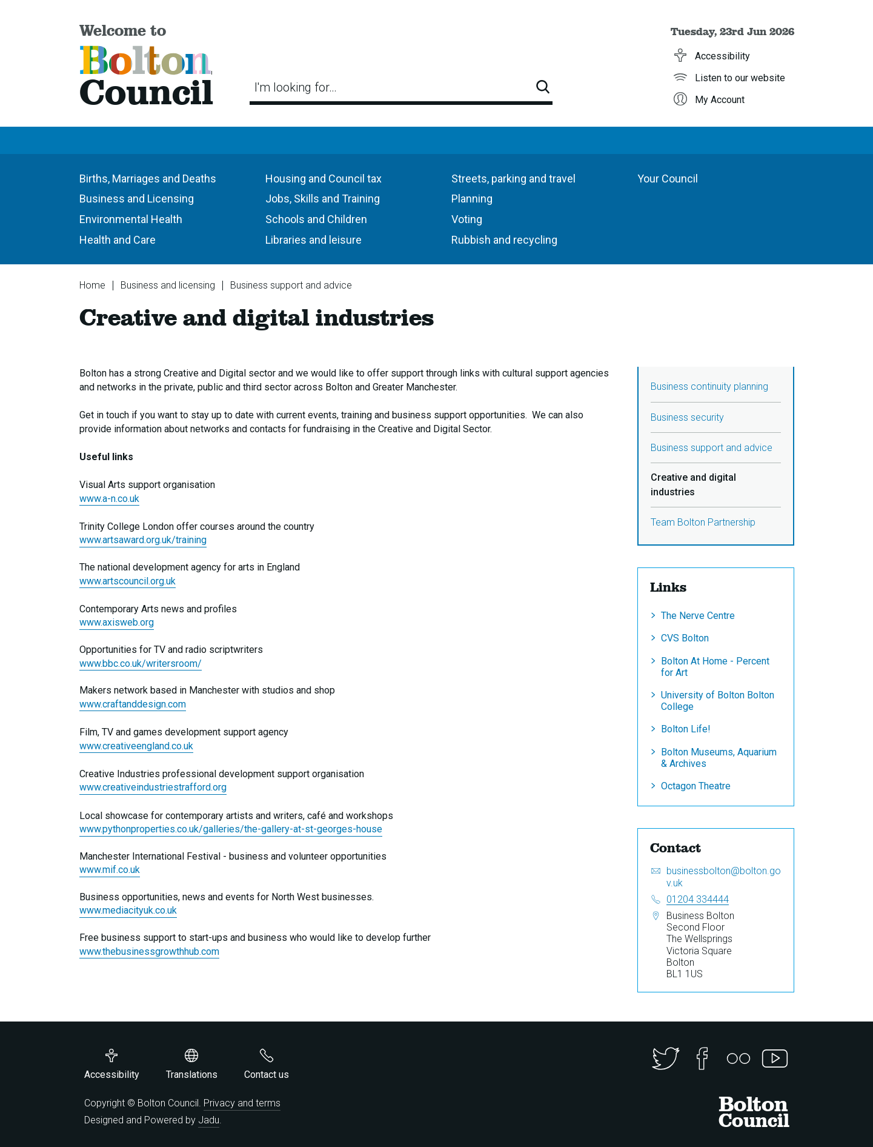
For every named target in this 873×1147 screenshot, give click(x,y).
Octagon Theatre (696, 786)
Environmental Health (130, 219)
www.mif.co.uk (109, 869)
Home (92, 285)
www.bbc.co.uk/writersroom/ (140, 663)
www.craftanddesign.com (132, 704)
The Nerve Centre (698, 615)
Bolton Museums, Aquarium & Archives (719, 757)
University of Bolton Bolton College (717, 700)
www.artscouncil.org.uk (127, 581)
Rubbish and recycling (504, 239)
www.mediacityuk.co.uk (128, 910)
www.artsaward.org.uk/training (143, 540)
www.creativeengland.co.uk (136, 746)
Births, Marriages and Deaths (147, 178)
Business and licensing (168, 285)
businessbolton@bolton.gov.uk (723, 876)
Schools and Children (316, 219)
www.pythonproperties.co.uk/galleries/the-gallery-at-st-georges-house (230, 829)
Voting (466, 219)
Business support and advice (291, 285)
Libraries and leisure (313, 239)
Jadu (208, 1120)
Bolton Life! (686, 729)
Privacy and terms (242, 1103)
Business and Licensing (136, 198)
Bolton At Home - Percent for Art (715, 666)
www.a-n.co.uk (109, 498)
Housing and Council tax (323, 178)
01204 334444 (697, 899)
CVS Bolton (685, 638)
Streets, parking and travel (513, 178)
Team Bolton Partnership (703, 522)
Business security (687, 417)
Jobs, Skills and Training (322, 198)
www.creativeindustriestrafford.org (153, 787)
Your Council (667, 178)
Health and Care (117, 239)
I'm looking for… (295, 87)
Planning (472, 198)
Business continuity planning (709, 386)
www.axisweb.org (116, 622)
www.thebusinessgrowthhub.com (149, 951)
